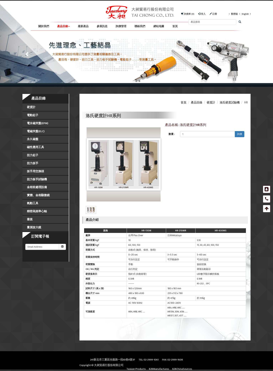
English (245, 14)
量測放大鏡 (34, 227)
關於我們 (43, 26)
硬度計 (31, 107)
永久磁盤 (32, 139)
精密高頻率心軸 (37, 211)
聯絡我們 (140, 26)
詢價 (239, 134)
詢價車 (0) (187, 14)
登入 (202, 14)
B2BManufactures (159, 369)
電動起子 (32, 115)
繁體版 (234, 14)
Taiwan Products (136, 369)
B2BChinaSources (182, 369)
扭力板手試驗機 (37, 179)
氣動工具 (32, 203)
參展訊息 (102, 26)
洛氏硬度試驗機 (230, 102)
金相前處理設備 (37, 187)
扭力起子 (32, 155)
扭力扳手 (32, 163)
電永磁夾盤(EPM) (37, 123)
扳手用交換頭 (35, 171)
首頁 (175, 26)
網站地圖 (158, 26)
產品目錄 (63, 26)
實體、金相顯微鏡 (38, 195)
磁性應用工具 (35, 147)
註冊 (213, 14)
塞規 (30, 219)
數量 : (172, 134)
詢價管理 (121, 26)
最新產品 (83, 26)
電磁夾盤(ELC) (36, 131)
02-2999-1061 (151, 359)
